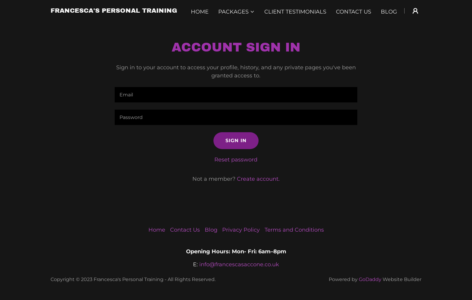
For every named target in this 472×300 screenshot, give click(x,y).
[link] (114, 11)
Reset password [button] (235, 159)
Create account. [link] (258, 179)
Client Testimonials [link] (295, 11)
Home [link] (200, 11)
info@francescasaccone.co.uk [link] (239, 264)
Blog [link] (389, 11)
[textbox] (236, 94)
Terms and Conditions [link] (294, 230)
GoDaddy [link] (370, 279)
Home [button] (156, 230)
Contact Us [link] (353, 11)
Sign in (236, 140)
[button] (236, 11)
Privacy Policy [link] (241, 230)
